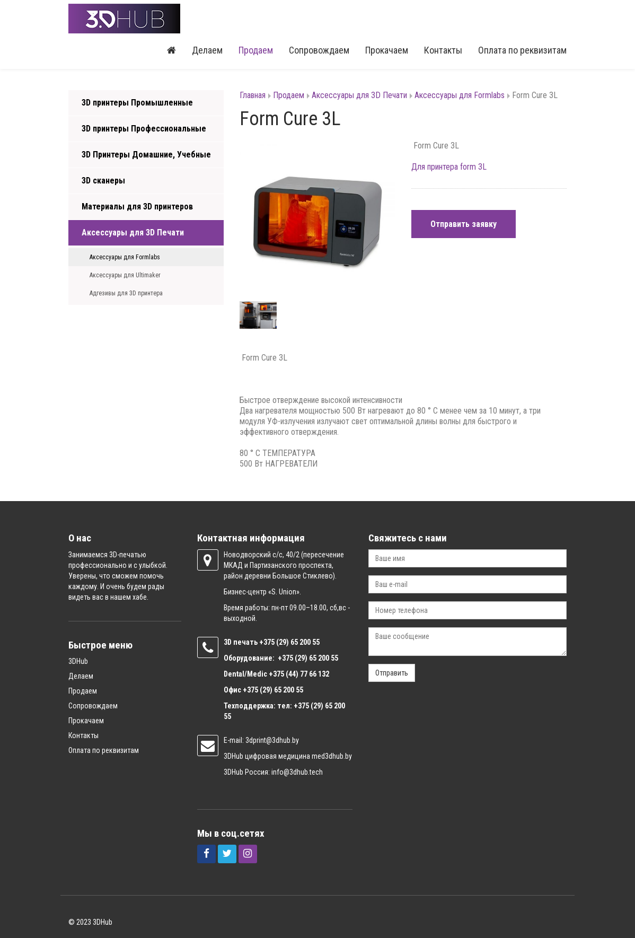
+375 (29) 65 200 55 (273, 690)
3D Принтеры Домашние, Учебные (146, 155)
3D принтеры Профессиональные (144, 129)
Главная (253, 95)
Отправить (391, 673)
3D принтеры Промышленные (137, 103)
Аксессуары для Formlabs (125, 257)
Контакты (443, 50)
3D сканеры (103, 181)
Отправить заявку (463, 224)
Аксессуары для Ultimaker (125, 275)
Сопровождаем (319, 50)
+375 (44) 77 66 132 (299, 674)
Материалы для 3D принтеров (137, 206)
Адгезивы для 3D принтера (126, 293)
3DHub (78, 661)
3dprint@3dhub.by (272, 740)
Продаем (256, 50)
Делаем (207, 50)
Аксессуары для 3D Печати (133, 232)
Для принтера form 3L (449, 167)
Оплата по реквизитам (522, 50)
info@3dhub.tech (297, 772)
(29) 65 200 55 (298, 642)
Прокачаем (386, 50)
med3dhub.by (332, 756)
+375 (267, 642)
